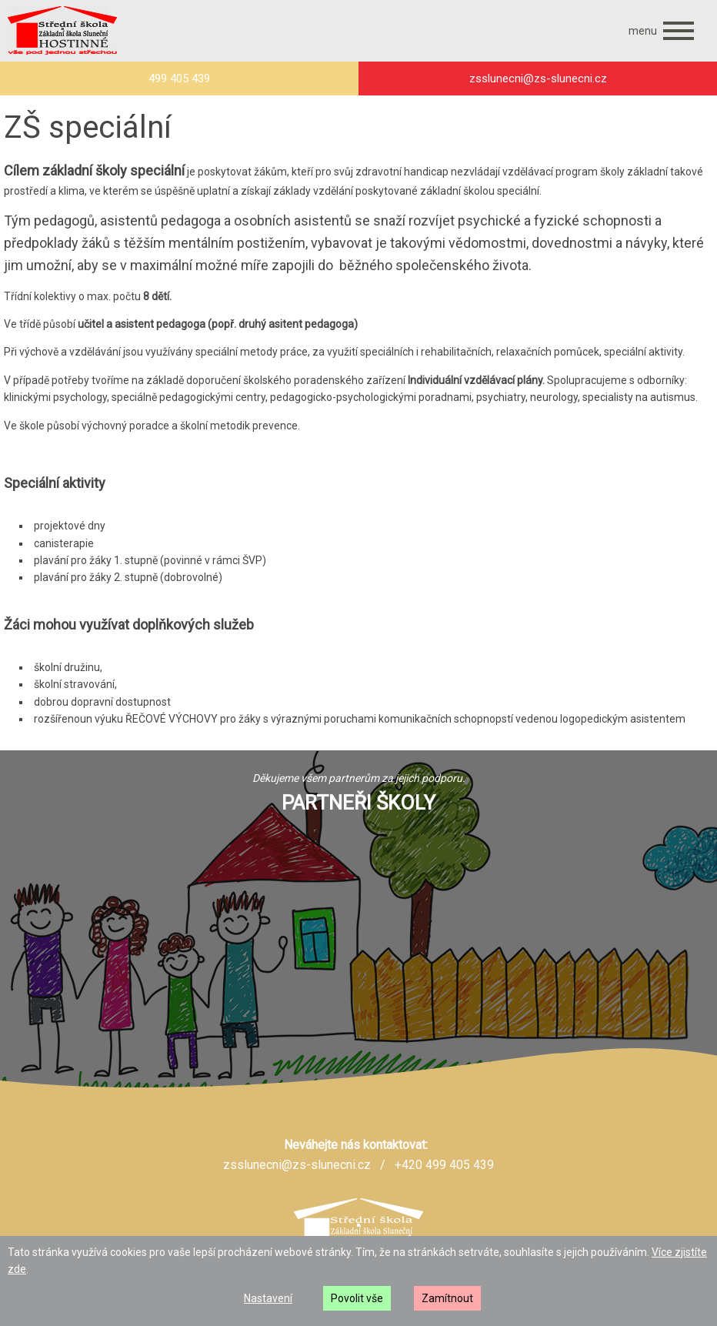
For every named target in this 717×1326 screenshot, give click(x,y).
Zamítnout (447, 1298)
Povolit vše (357, 1298)
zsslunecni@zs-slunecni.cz (297, 1164)
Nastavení (268, 1298)
